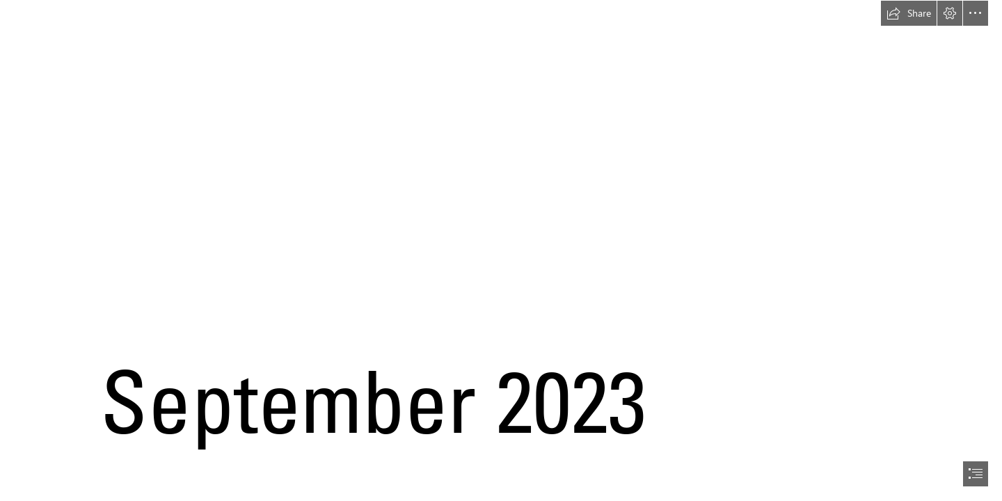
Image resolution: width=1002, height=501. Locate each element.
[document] (501, 250)
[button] (909, 13)
